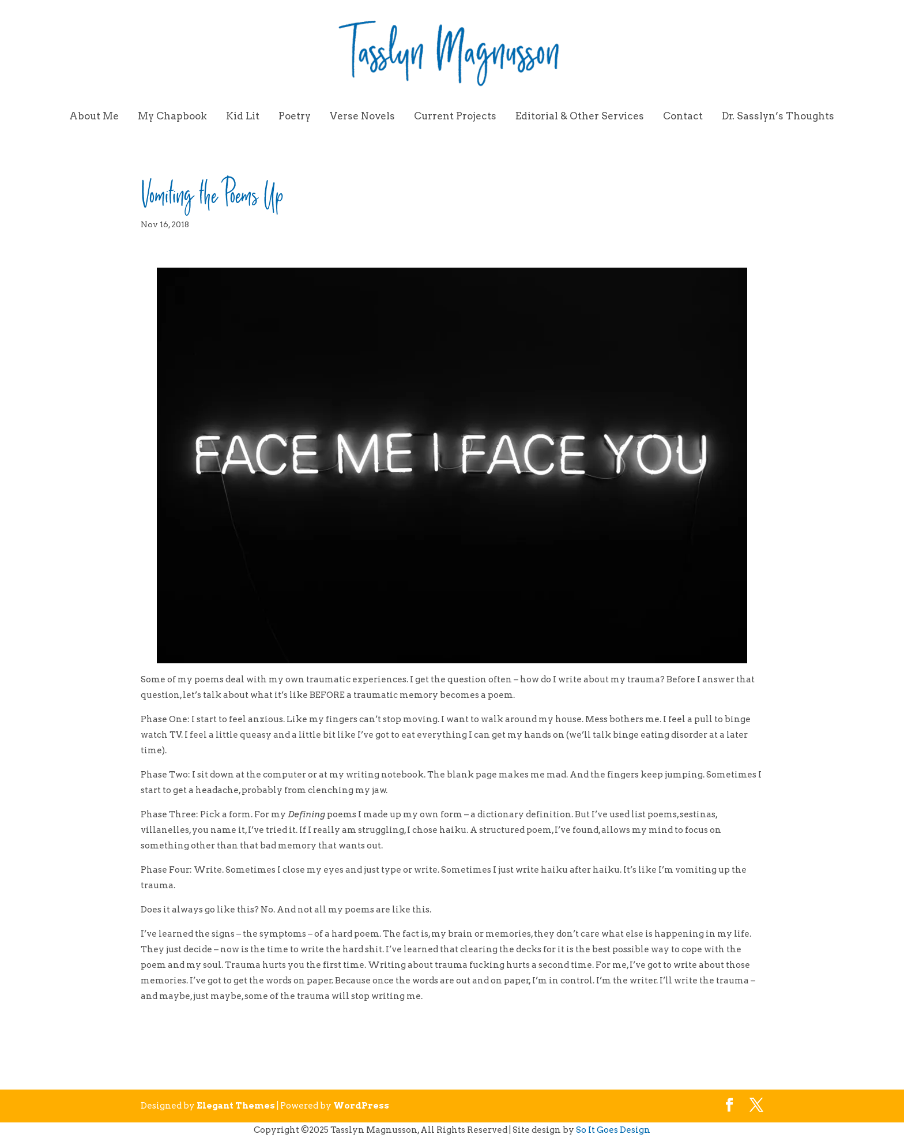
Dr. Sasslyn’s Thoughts (778, 117)
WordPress (361, 1106)
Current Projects (455, 117)
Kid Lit (242, 117)
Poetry (294, 117)
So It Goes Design (613, 1130)
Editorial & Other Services (579, 117)
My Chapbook (172, 117)
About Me (94, 117)
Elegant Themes (236, 1106)
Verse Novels (362, 117)
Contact (683, 117)
